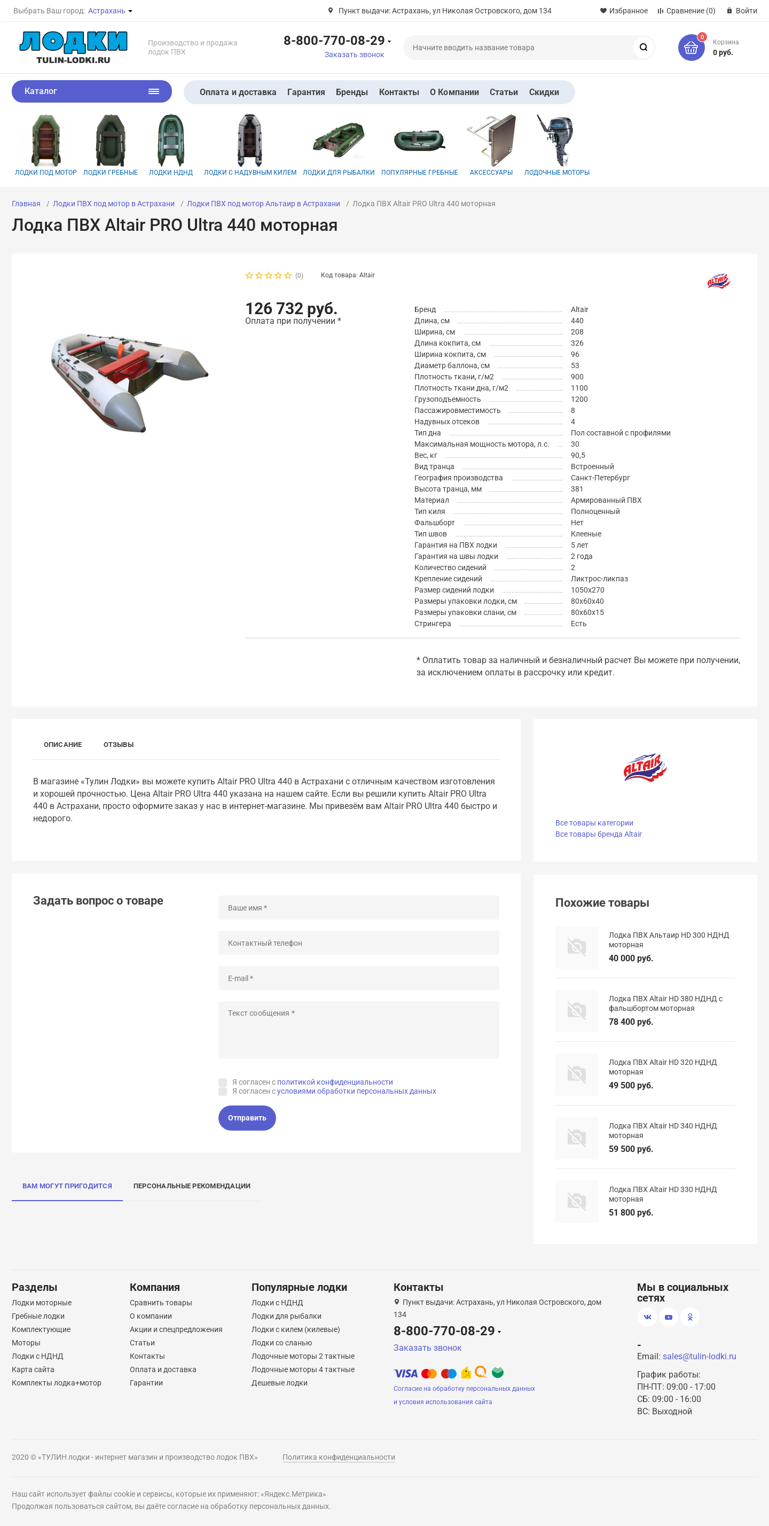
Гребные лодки (38, 1316)
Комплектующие (41, 1329)
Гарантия (306, 92)
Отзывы (119, 745)
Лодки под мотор (46, 145)
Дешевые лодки (280, 1383)
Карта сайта (33, 1369)
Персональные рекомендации (192, 1186)
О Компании (454, 92)
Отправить (247, 1118)
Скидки (544, 92)
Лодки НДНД (171, 145)
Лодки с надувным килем (250, 145)
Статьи (504, 92)
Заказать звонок (354, 54)
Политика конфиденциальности (339, 1457)
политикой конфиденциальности (335, 1082)
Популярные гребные (419, 145)
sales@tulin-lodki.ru (699, 1356)
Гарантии (146, 1383)
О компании (151, 1316)
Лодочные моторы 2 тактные (303, 1356)
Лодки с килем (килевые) (296, 1329)
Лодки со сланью (282, 1342)
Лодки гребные (110, 145)
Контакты (399, 92)
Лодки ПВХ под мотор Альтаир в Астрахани (263, 203)
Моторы (26, 1342)
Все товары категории (594, 823)
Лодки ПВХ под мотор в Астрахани (114, 203)
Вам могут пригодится (67, 1186)
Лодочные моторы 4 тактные (303, 1369)
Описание (63, 745)
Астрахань (106, 10)
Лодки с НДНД (38, 1356)
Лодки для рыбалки (339, 145)
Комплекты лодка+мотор (56, 1383)
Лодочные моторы (557, 145)
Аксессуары (491, 145)
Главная (26, 203)
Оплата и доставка (238, 92)
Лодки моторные (42, 1302)
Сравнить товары (161, 1302)
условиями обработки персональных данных (356, 1091)
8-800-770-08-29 (334, 40)
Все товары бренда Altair (598, 834)
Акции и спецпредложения (176, 1329)
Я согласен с (312, 1082)
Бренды (352, 92)
